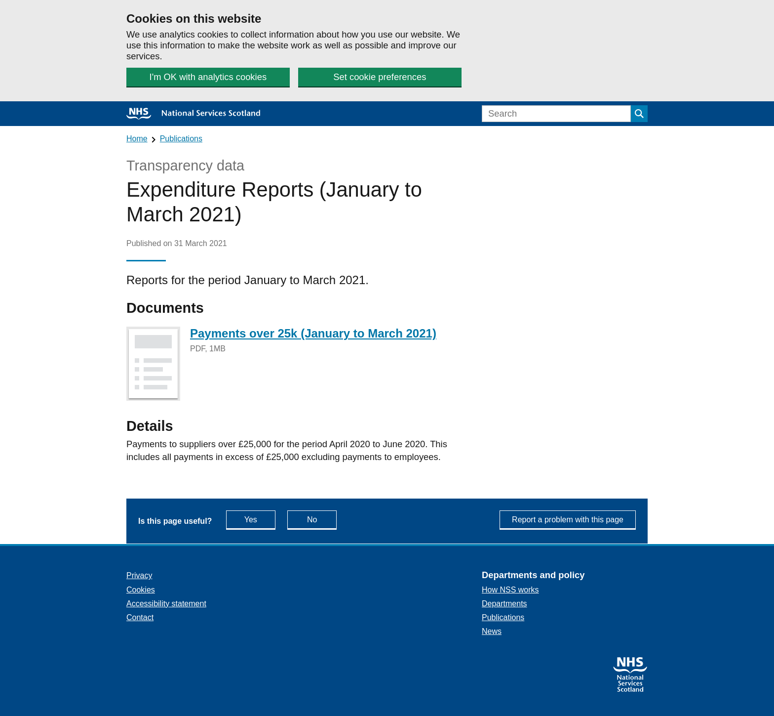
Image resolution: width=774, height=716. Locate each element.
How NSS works (510, 590)
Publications (181, 138)
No (322, 519)
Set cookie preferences (379, 77)
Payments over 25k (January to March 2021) (313, 333)
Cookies (140, 590)
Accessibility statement (166, 603)
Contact (140, 617)
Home (137, 138)
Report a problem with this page (567, 519)
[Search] (556, 113)
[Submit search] (639, 113)
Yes (259, 519)
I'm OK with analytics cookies (208, 77)
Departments (504, 603)
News (492, 631)
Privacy (139, 575)
